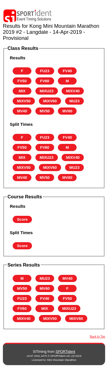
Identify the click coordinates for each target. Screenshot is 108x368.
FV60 (44, 81)
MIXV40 (72, 91)
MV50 (45, 111)
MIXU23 (47, 91)
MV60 (67, 111)
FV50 (22, 81)
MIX (22, 91)
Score (22, 219)
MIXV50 (24, 101)
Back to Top (97, 336)
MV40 (22, 111)
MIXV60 (50, 101)
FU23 (44, 71)
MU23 (74, 101)
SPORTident (65, 352)
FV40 (67, 71)
